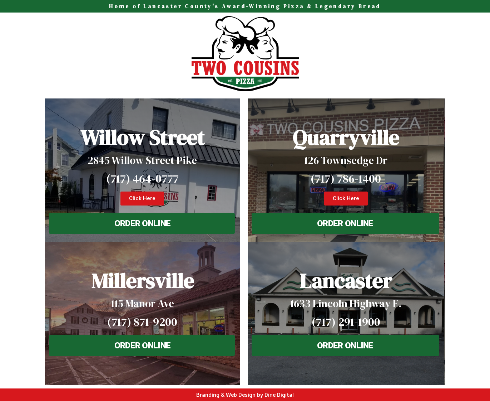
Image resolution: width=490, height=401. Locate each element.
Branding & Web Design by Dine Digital (245, 394)
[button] (142, 199)
